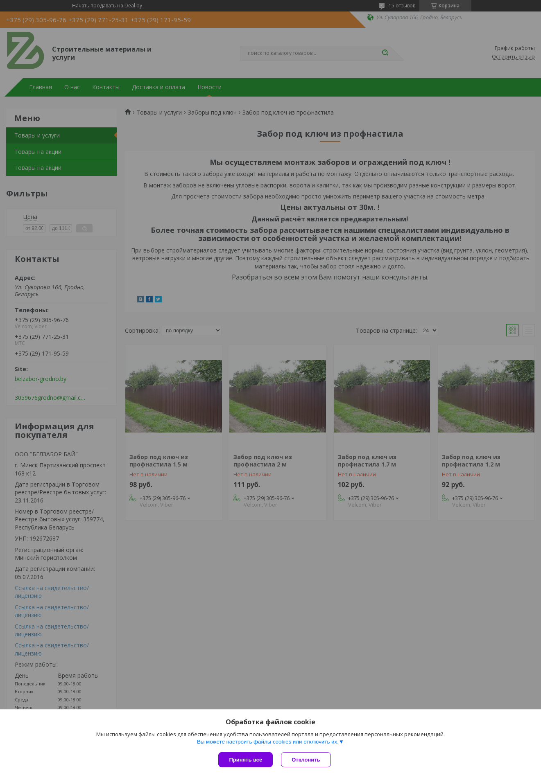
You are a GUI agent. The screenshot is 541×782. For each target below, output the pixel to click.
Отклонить (306, 760)
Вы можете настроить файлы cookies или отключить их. (268, 742)
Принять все (245, 760)
